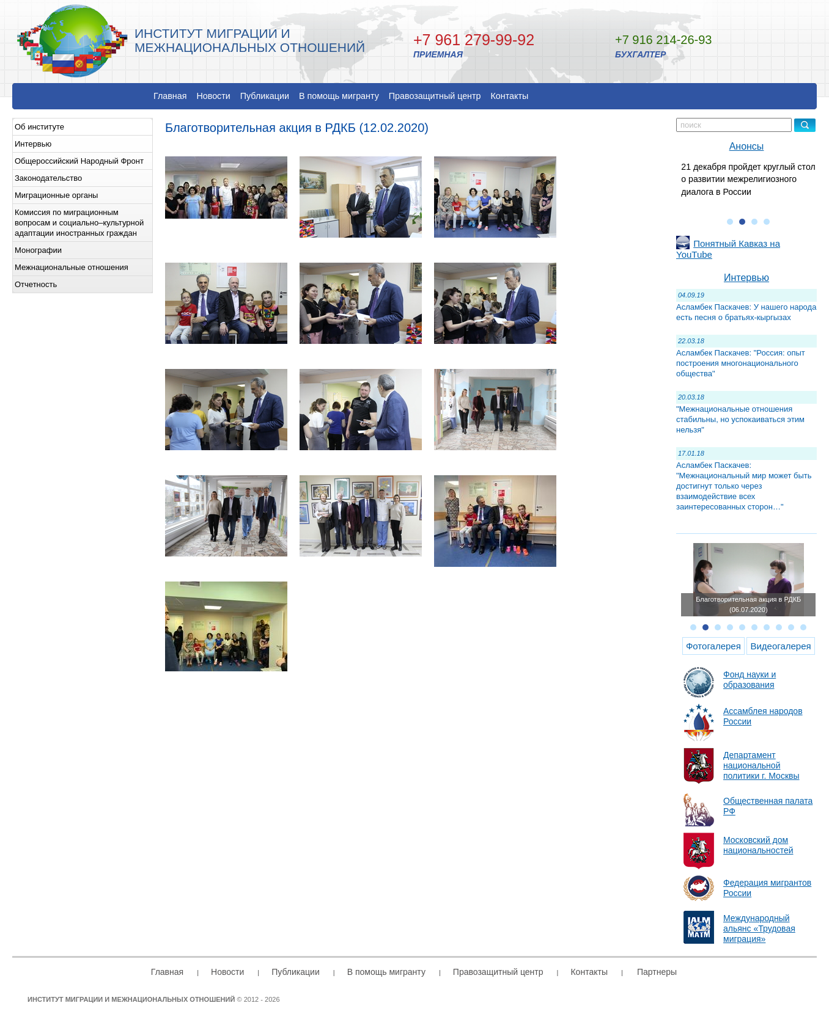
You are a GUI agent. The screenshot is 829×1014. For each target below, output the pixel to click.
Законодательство (48, 178)
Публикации (264, 96)
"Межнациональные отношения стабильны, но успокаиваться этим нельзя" (740, 419)
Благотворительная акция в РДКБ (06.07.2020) (748, 604)
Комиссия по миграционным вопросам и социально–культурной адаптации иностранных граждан (79, 223)
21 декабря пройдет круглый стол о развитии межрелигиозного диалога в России (748, 179)
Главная (169, 96)
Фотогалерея (713, 646)
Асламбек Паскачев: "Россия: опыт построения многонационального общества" (740, 363)
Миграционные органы (56, 195)
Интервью (33, 143)
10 (803, 627)
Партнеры (657, 972)
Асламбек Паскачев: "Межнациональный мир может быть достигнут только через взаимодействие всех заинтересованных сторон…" (744, 486)
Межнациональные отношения (71, 267)
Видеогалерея (780, 646)
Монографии (38, 250)
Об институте (39, 126)
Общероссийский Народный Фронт (79, 161)
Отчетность (36, 284)
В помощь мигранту (339, 96)
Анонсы (746, 146)
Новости (213, 96)
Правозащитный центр (435, 96)
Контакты (510, 96)
